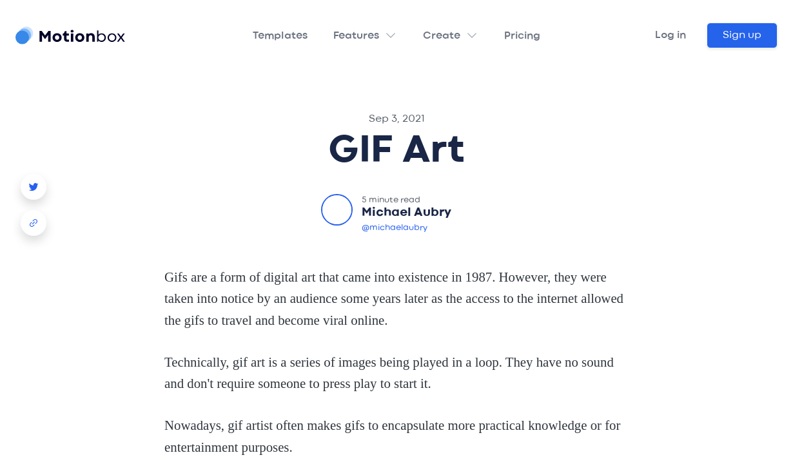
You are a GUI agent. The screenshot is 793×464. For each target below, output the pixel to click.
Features (356, 36)
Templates (280, 36)
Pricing (522, 36)
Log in (670, 35)
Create (441, 36)
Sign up (742, 35)
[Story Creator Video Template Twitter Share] (33, 182)
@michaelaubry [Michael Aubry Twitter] (394, 227)
